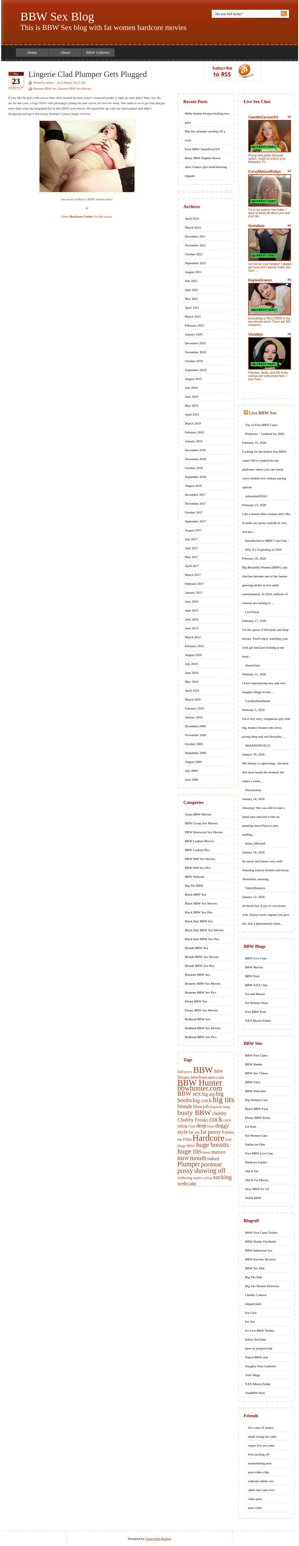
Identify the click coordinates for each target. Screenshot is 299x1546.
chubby (219, 1113)
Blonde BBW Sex (196, 948)
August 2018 (193, 485)
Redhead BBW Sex (197, 1019)
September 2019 (195, 370)
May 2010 (191, 681)
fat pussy (210, 1132)
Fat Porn (251, 1126)
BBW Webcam (195, 876)
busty (227, 1107)
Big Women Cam (256, 1100)
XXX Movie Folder (258, 1020)
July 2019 (191, 387)
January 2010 (194, 717)
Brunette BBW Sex (45, 88)
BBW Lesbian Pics (197, 850)
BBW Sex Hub (255, 1268)
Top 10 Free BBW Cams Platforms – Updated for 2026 (264, 429)
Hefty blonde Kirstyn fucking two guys (207, 118)
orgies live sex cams (261, 1445)
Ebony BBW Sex (196, 1001)
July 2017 (191, 539)
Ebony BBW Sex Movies (201, 1010)
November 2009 (195, 735)
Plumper (189, 1164)
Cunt (191, 1126)
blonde (185, 1106)
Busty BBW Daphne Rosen (203, 158)
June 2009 (191, 779)
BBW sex (189, 1093)
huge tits (190, 1151)
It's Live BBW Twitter (259, 1330)
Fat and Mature (255, 994)
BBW (203, 1070)
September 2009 (195, 753)
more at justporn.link (259, 1348)
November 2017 (195, 503)
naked (213, 1158)
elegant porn (253, 1304)
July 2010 (191, 664)
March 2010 (193, 699)
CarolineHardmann (257, 701)
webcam (187, 1183)
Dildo (210, 1126)
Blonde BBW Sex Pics (200, 965)
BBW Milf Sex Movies (200, 859)
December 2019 (195, 343)
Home (32, 52)
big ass (208, 1094)
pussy (185, 1170)
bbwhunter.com (200, 1088)
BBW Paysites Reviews (260, 1259)
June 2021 (191, 290)
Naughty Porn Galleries (260, 1366)
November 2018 (195, 459)
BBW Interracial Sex (259, 1250)
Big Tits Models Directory (262, 1286)
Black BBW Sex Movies (201, 903)
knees (207, 1152)
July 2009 (191, 770)
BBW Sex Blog (57, 16)
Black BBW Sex (196, 894)
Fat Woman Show (256, 1003)
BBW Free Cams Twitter (261, 1232)
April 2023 (192, 218)
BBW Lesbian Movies (199, 841)
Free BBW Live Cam (259, 1153)
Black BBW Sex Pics (199, 912)
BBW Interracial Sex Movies (204, 832)
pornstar (211, 1164)
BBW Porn (252, 976)
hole (228, 1140)
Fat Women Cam (256, 1135)
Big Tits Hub (253, 1277)
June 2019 (191, 396)
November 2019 (195, 352)
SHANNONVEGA (257, 745)
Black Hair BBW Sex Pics (202, 939)
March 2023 (193, 227)
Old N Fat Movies (257, 1180)
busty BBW (194, 1112)
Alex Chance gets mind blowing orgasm (206, 171)
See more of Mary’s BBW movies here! (87, 199)
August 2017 (193, 530)
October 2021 (194, 254)
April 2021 (192, 307)
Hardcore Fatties (256, 1162)
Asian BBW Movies (198, 814)
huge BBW (39, 103)
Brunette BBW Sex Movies (74, 88)
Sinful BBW (253, 1198)
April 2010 (192, 690)
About (65, 52)
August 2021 (193, 272)
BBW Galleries (98, 52)
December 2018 (195, 450)
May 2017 (191, 557)
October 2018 (194, 468)
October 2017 (194, 512)
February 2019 (194, 432)
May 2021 (191, 298)
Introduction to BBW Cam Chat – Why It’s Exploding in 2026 (267, 545)
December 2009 (195, 726)
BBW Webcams (255, 1091)
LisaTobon (252, 612)
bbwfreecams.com (207, 1077)
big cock (202, 1100)
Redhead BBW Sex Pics (200, 1037)
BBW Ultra (252, 1082)
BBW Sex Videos (256, 1073)
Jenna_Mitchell (255, 843)
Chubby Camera (256, 1295)
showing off (209, 1170)
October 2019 (194, 361)
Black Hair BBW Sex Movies (204, 930)
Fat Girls (251, 1312)
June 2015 (191, 610)
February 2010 (194, 708)
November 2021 (195, 245)
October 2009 (194, 744)
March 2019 (193, 423)
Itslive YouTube (255, 1339)
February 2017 (194, 583)
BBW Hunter (200, 1082)
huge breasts (212, 1145)
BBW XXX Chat (256, 985)
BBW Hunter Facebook (260, 1241)
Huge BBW (186, 1146)
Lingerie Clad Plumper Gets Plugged (88, 74)
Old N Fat (251, 1171)
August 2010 (193, 655)
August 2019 (193, 379)
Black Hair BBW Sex (199, 921)
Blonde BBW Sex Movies (202, 957)
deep (201, 1126)
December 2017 (195, 494)
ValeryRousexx (255, 888)
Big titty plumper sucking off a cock (205, 135)
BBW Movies (254, 967)
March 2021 (193, 316)
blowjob (201, 1106)
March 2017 (193, 574)
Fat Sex (250, 1321)
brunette (216, 1107)
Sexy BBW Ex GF (257, 1189)
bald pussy (185, 1072)
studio (197, 1178)
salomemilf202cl (256, 496)
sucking (222, 1177)
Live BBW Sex (262, 413)
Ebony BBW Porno (257, 1117)
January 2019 (194, 441)
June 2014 (191, 619)
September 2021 (195, 263)
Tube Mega (252, 1375)
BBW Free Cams (256, 1055)
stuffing (207, 1178)
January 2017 (194, 592)
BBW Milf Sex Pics (198, 867)
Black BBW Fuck (256, 1109)
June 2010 (191, 672)
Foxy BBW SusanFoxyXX (202, 149)
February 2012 (194, 646)
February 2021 (194, 325)
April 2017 (192, 566)
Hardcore (208, 1138)
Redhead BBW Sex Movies (203, 1028)
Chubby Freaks (193, 1120)
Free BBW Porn (255, 1011)
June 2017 (191, 548)
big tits (223, 1099)
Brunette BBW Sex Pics (200, 992)
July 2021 (191, 281)
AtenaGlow (252, 665)
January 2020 (194, 334)
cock (215, 1119)
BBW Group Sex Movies (201, 823)
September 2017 (195, 521)
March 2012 (193, 637)
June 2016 (191, 601)
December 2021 (195, 236)
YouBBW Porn (255, 1393)
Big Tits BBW (194, 885)
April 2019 (192, 414)
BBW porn (69, 108)
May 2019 (191, 405)
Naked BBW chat (256, 1357)
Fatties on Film (255, 1144)
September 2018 (195, 477)
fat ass (194, 1132)
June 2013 (191, 628)
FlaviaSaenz (253, 790)
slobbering (185, 1178)
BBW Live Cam (255, 958)
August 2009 (193, 762)
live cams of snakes (261, 1427)
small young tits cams (262, 1436)
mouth (198, 1158)
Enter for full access (86, 216)
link (294, 1453)
